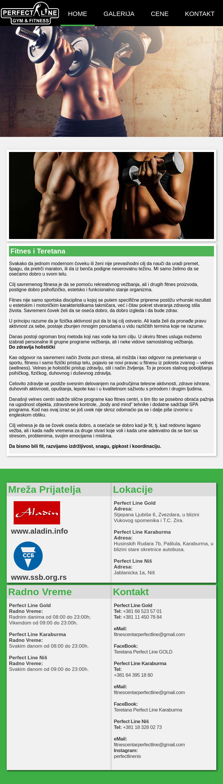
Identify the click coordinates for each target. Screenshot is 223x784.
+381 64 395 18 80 (133, 675)
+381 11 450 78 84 (142, 617)
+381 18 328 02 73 (142, 727)
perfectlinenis (127, 756)
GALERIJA (119, 13)
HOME (77, 13)
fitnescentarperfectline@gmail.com (149, 634)
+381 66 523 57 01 (142, 611)
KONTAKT (200, 13)
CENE (159, 13)
